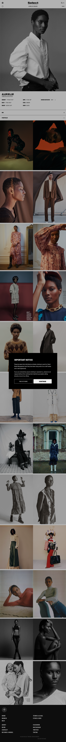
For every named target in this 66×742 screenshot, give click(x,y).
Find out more (23, 381)
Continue (42, 381)
